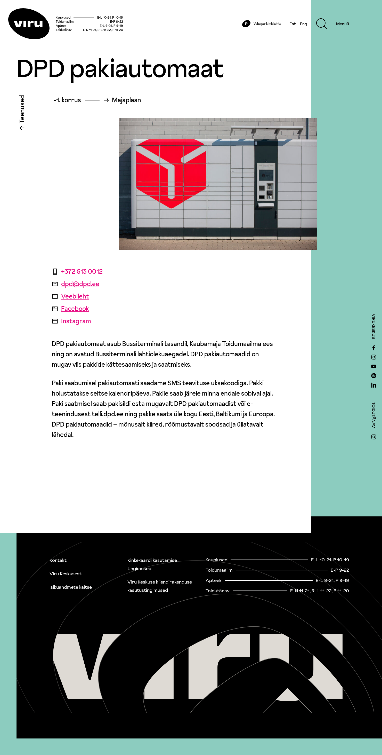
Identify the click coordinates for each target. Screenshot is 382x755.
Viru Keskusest (66, 573)
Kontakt (58, 560)
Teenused (22, 110)
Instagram (71, 321)
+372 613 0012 (77, 271)
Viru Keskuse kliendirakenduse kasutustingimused (159, 586)
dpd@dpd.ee (75, 284)
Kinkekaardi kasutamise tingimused (152, 564)
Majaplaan (126, 100)
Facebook (70, 308)
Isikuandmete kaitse (71, 587)
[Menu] (350, 24)
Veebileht (70, 296)
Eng (303, 24)
